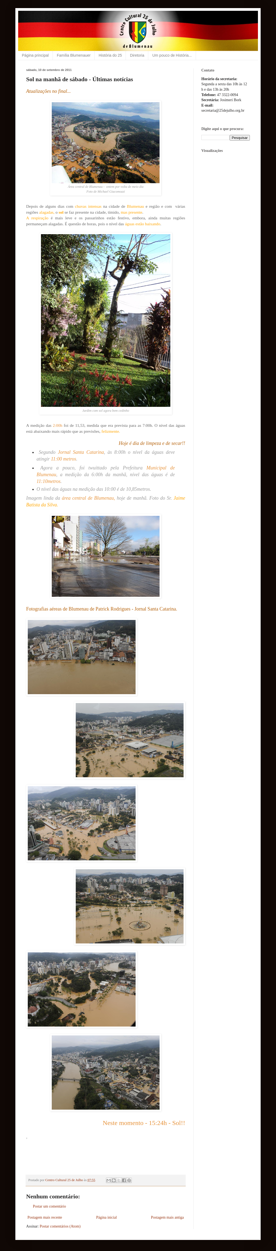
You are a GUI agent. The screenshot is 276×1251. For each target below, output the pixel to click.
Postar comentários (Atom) (60, 1226)
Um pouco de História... (172, 55)
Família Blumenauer (74, 55)
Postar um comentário (49, 1206)
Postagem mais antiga (167, 1217)
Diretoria (137, 55)
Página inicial (106, 1217)
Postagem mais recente (44, 1217)
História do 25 (110, 55)
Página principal (35, 55)
